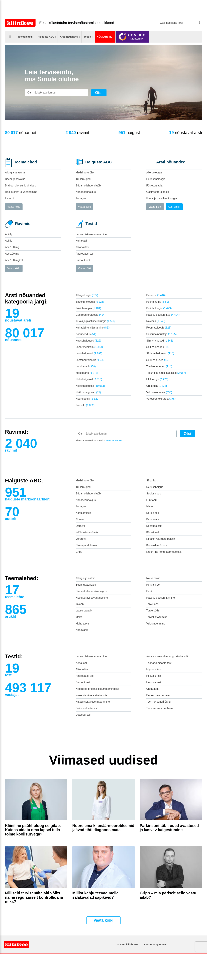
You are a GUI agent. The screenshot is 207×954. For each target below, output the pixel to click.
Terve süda (152, 610)
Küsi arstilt (105, 36)
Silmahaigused (159, 340)
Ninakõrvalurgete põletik (160, 538)
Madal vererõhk (85, 172)
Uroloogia (156, 385)
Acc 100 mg (12, 247)
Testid (87, 36)
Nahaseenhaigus (86, 191)
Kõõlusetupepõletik (87, 532)
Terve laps (152, 604)
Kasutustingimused (155, 944)
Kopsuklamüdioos (156, 545)
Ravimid (155, 321)
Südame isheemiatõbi (88, 185)
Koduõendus (86, 334)
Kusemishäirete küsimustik (91, 695)
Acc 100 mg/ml (14, 260)
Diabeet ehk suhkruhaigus (20, 185)
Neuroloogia (87, 398)
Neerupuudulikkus (86, 545)
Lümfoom (151, 500)
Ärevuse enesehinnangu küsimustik (167, 656)
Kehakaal (81, 240)
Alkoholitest (82, 247)
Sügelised (152, 480)
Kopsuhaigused (88, 340)
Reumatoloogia (158, 327)
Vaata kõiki (13, 206)
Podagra (81, 198)
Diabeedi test (83, 714)
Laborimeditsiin (89, 347)
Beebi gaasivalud (15, 179)
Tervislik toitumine (156, 617)
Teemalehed (25, 36)
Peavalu (85, 405)
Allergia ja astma (15, 172)
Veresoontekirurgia (160, 398)
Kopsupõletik (154, 525)
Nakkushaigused (88, 392)
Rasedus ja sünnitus (162, 314)
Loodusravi (86, 366)
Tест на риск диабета (159, 708)
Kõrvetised (152, 532)
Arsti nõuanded (69, 36)
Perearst (156, 295)
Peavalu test (153, 675)
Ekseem (80, 519)
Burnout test (83, 260)
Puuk (149, 591)
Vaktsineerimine (159, 392)
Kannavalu (152, 519)
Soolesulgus (153, 493)
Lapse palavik (84, 610)
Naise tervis (153, 578)
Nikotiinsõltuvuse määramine (93, 701)
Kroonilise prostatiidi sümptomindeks (97, 688)
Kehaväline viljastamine (93, 327)
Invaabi (9, 198)
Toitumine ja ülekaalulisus (166, 372)
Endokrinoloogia (155, 179)
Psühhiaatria (158, 301)
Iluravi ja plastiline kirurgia (161, 198)
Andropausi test (85, 253)
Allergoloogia (154, 172)
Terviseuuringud (159, 366)
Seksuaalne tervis (86, 708)
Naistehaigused (90, 385)
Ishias (149, 506)
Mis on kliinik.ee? (128, 944)
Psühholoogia (159, 308)
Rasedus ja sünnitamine (160, 597)
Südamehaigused (160, 353)
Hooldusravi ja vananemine (21, 191)
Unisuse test (153, 682)
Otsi (200, 22)
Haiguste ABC (46, 36)
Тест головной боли (158, 701)
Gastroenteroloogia (157, 191)
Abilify (8, 234)
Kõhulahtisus (83, 512)
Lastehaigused (89, 353)
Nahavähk (82, 629)
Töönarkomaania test (158, 663)
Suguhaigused (158, 360)
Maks (79, 617)
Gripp (79, 551)
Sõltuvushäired (157, 347)
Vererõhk (81, 538)
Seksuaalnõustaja (161, 334)
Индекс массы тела (158, 695)
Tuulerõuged (83, 179)
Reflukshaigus (154, 487)
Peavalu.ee (153, 584)
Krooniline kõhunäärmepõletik (163, 551)
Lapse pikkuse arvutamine (91, 234)
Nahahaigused (89, 379)
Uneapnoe (152, 688)
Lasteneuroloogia (90, 360)
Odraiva (80, 525)
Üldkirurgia (157, 379)
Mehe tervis (82, 623)
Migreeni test (154, 669)
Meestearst (87, 372)
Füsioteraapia (154, 185)
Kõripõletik (152, 512)
